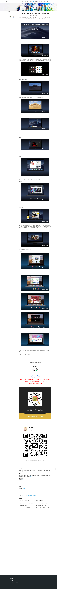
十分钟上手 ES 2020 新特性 (23, 505)
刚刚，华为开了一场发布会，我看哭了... (25, 500)
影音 (31, 1)
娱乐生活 (28, 1)
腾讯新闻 (36, 1)
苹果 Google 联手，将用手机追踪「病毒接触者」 (43, 507)
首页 (6, 11)
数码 (33, 1)
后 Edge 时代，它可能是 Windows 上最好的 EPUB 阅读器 (43, 503)
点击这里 (29, 381)
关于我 (47, 1)
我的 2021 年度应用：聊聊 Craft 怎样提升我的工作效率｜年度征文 (27, 503)
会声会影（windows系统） (40, 500)
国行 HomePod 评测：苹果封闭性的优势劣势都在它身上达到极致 (30, 495)
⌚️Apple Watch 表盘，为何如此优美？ (25, 507)
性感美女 (44, 1)
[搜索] (50, 1)
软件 (31, 15)
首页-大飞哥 (24, 1)
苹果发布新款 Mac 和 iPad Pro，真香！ (41, 505)
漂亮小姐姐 (40, 1)
